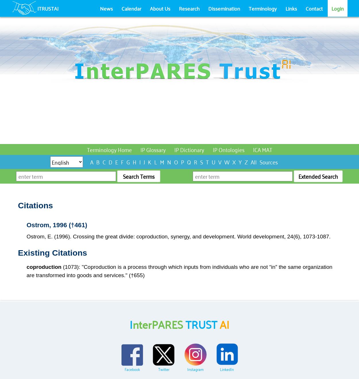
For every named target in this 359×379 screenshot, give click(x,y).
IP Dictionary (189, 149)
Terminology (263, 8)
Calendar (131, 8)
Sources (269, 162)
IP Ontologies (228, 149)
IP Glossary (153, 149)
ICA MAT (262, 149)
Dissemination (224, 8)
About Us (160, 8)
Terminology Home (109, 149)
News (106, 8)
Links (291, 8)
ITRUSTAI (48, 8)
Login (337, 8)
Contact (314, 8)
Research (189, 8)
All (254, 162)
